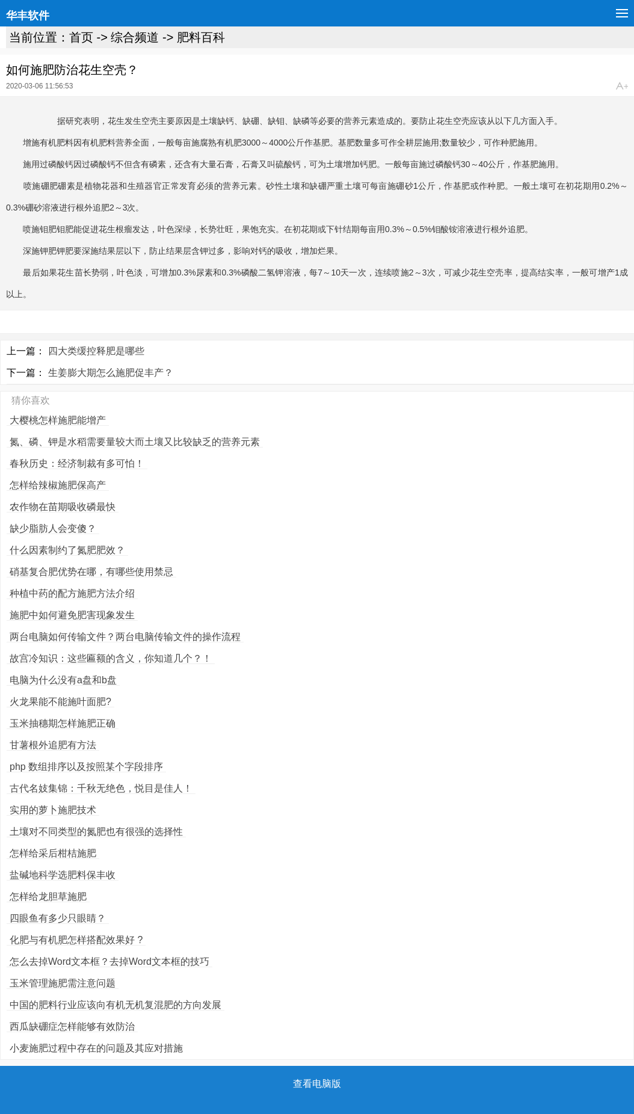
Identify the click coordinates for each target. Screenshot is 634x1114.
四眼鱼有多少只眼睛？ (58, 918)
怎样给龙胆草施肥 (48, 896)
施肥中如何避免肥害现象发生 (72, 615)
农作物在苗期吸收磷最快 (62, 507)
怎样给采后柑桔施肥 (53, 853)
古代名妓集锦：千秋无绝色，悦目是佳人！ (101, 788)
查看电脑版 (317, 1084)
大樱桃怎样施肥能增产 (58, 420)
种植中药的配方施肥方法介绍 (72, 593)
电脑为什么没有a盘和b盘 (63, 680)
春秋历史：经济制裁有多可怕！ (77, 463)
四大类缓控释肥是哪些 (96, 351)
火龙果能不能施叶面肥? (60, 702)
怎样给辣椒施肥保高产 (58, 485)
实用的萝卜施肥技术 (53, 810)
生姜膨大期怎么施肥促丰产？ (110, 373)
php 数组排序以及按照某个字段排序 (86, 767)
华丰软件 (27, 16)
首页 (81, 37)
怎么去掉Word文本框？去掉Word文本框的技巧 (109, 961)
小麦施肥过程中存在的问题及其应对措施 (96, 1048)
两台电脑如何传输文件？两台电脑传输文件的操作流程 (125, 637)
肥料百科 (201, 37)
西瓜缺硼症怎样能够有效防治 (72, 1026)
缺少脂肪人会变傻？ (53, 528)
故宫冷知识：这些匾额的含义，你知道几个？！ (111, 658)
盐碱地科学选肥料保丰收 (62, 875)
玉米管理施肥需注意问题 (62, 983)
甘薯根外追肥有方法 (53, 745)
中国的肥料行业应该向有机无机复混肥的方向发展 (115, 1005)
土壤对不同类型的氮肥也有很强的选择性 (96, 831)
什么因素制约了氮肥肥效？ (67, 550)
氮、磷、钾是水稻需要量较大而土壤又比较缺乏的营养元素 (135, 442)
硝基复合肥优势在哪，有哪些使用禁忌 (91, 572)
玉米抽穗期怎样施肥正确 (62, 723)
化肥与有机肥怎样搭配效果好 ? (76, 940)
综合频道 (135, 37)
